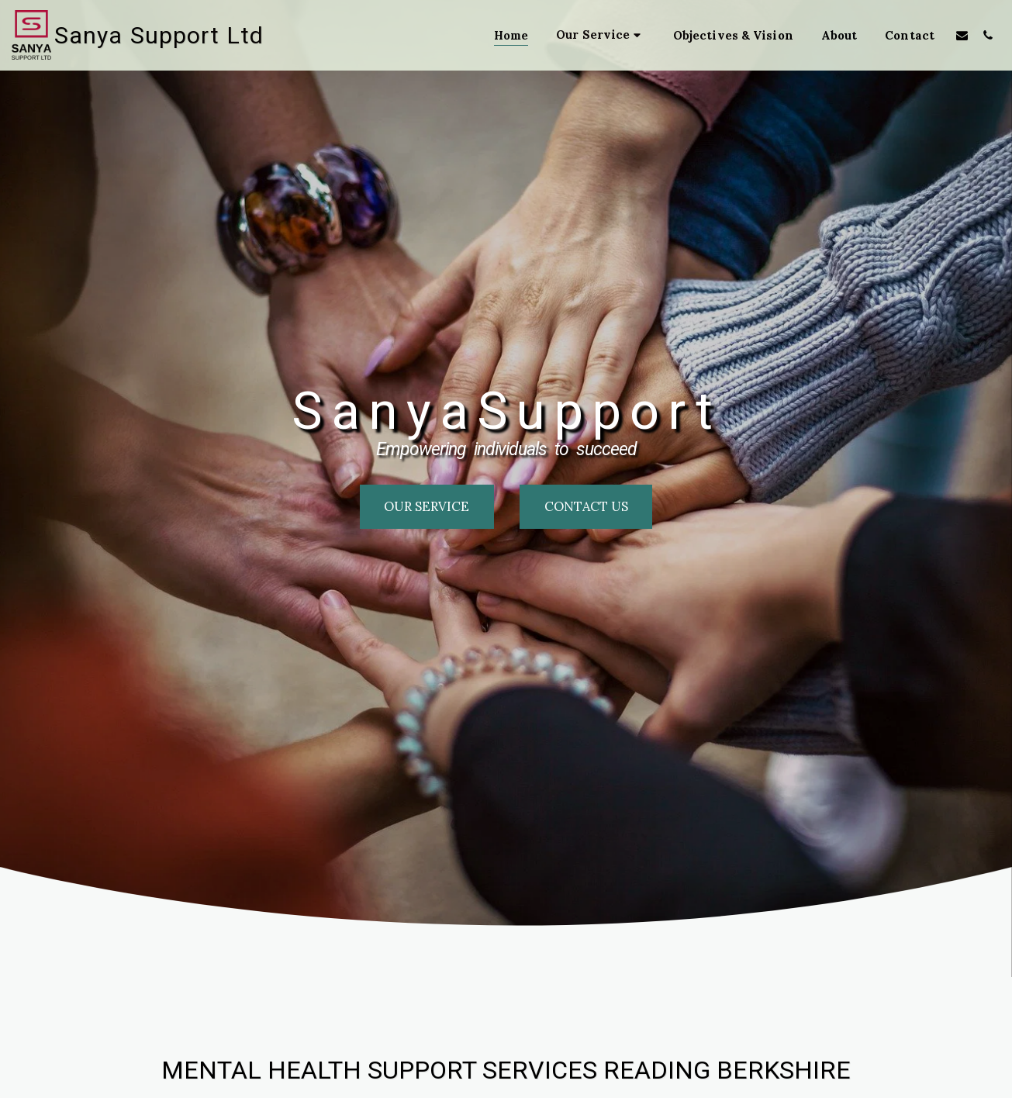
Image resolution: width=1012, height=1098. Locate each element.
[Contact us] (586, 506)
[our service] (427, 506)
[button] (601, 35)
